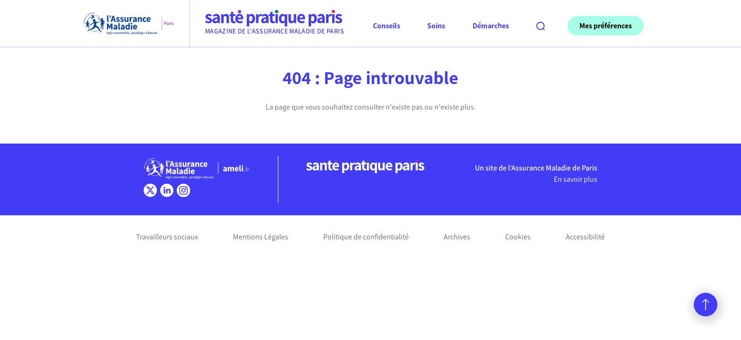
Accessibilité (585, 236)
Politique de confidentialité (366, 236)
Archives (457, 236)
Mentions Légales (260, 236)
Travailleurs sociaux (167, 236)
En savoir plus (575, 179)
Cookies (518, 236)
